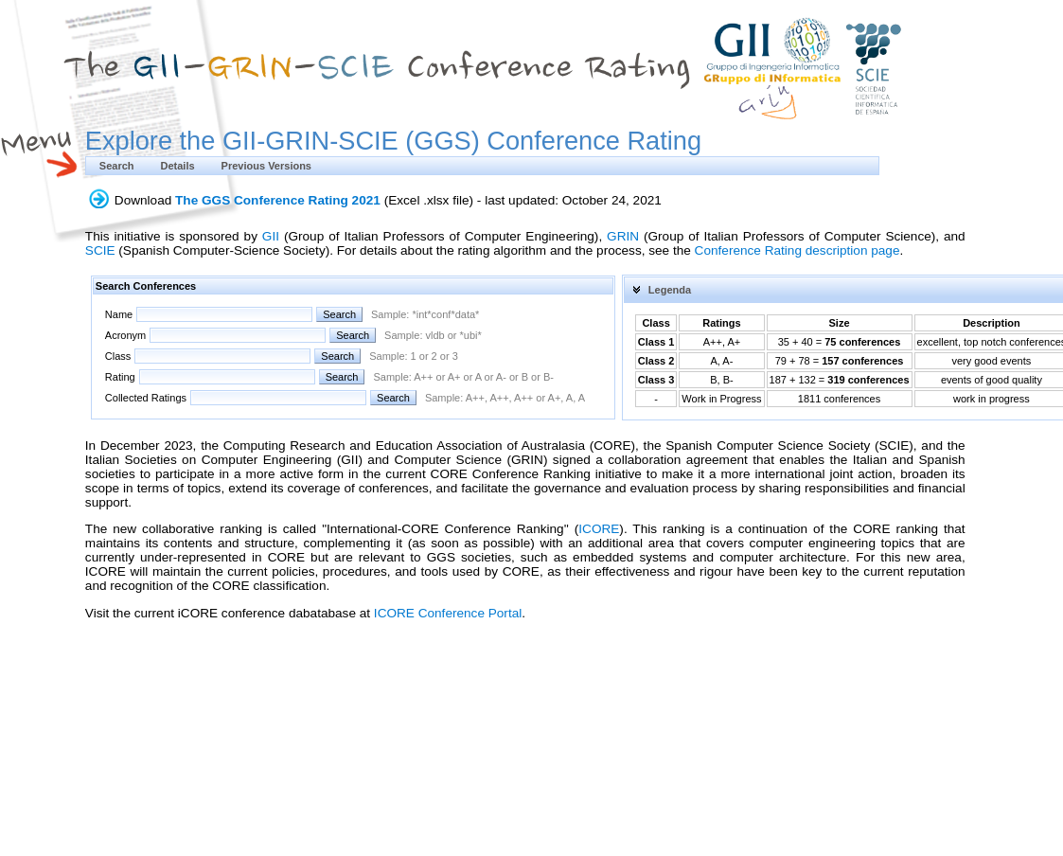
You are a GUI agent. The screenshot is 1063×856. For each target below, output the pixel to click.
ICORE (598, 529)
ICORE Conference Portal (448, 613)
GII (270, 236)
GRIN (623, 236)
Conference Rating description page (797, 250)
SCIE (100, 250)
